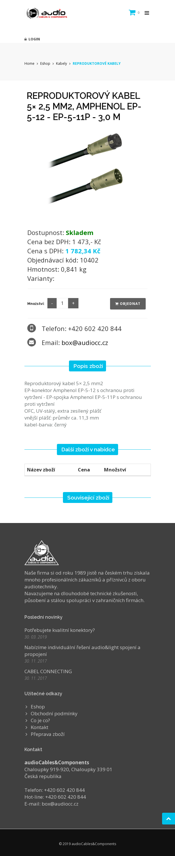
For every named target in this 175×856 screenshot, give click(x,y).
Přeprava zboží (48, 734)
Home (29, 63)
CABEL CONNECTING (48, 671)
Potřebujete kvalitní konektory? (59, 630)
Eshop (45, 63)
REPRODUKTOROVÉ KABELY (97, 63)
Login (32, 39)
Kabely (61, 63)
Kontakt (39, 727)
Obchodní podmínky (54, 713)
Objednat (128, 303)
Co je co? (40, 720)
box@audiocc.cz (84, 342)
